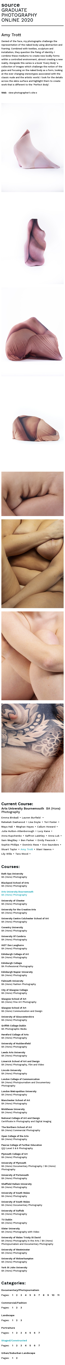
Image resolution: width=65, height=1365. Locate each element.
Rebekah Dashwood (13, 822)
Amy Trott (27, 849)
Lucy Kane (44, 831)
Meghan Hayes (25, 826)
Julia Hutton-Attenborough (17, 831)
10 (53, 1295)
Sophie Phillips (10, 844)
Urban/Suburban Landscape (18, 1353)
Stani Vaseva (43, 849)
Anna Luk (53, 835)
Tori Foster (50, 822)
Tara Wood (21, 853)
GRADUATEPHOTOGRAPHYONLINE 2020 (19, 15)
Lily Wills (6, 853)
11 (58, 1295)
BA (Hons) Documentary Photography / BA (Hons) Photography (28, 1166)
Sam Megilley (9, 840)
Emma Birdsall (10, 817)
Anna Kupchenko (11, 835)
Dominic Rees (30, 844)
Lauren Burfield (31, 817)
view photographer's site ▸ (23, 92)
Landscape (7, 1315)
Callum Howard (46, 826)
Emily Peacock (46, 840)
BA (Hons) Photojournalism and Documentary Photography (25, 1082)
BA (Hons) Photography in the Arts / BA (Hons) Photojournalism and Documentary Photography (27, 1240)
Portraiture (8, 1327)
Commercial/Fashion (14, 1302)
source (10, 5)
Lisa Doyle (34, 822)
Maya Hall (7, 826)
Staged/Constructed (14, 1340)
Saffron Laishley (35, 835)
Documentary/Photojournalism (20, 1290)
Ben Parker (27, 840)
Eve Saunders (50, 844)
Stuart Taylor (9, 849)
